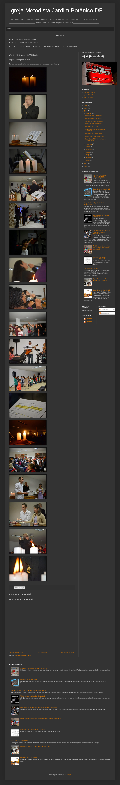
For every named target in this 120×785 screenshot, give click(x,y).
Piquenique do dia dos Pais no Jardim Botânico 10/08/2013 (101, 232)
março (88, 155)
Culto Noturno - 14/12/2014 (93, 124)
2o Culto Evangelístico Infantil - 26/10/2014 (100, 176)
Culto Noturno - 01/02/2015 (101, 290)
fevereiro (89, 157)
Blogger (69, 775)
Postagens (103, 309)
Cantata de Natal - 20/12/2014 (94, 121)
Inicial (9, 29)
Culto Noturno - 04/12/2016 (101, 189)
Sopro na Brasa (88, 97)
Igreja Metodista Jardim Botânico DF (56, 10)
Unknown (89, 319)
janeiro (88, 160)
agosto (88, 152)
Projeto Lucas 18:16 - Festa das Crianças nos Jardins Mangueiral (101, 247)
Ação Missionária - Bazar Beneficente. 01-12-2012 (100, 279)
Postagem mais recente (17, 652)
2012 (86, 166)
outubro (88, 147)
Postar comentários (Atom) (23, 656)
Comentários (104, 313)
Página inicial (42, 652)
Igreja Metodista (88, 95)
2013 (86, 163)
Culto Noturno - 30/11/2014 (93, 133)
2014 (86, 111)
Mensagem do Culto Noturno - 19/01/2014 (99, 258)
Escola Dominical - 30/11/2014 (94, 136)
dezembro (89, 113)
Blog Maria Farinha (89, 92)
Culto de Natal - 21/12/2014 (93, 118)
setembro (89, 149)
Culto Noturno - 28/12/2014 (93, 116)
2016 (86, 106)
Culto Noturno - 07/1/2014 (93, 126)
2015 (86, 108)
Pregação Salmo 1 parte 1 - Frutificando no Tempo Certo (28, 690)
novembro (89, 144)
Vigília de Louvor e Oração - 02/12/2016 (32, 696)
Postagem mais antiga (67, 652)
